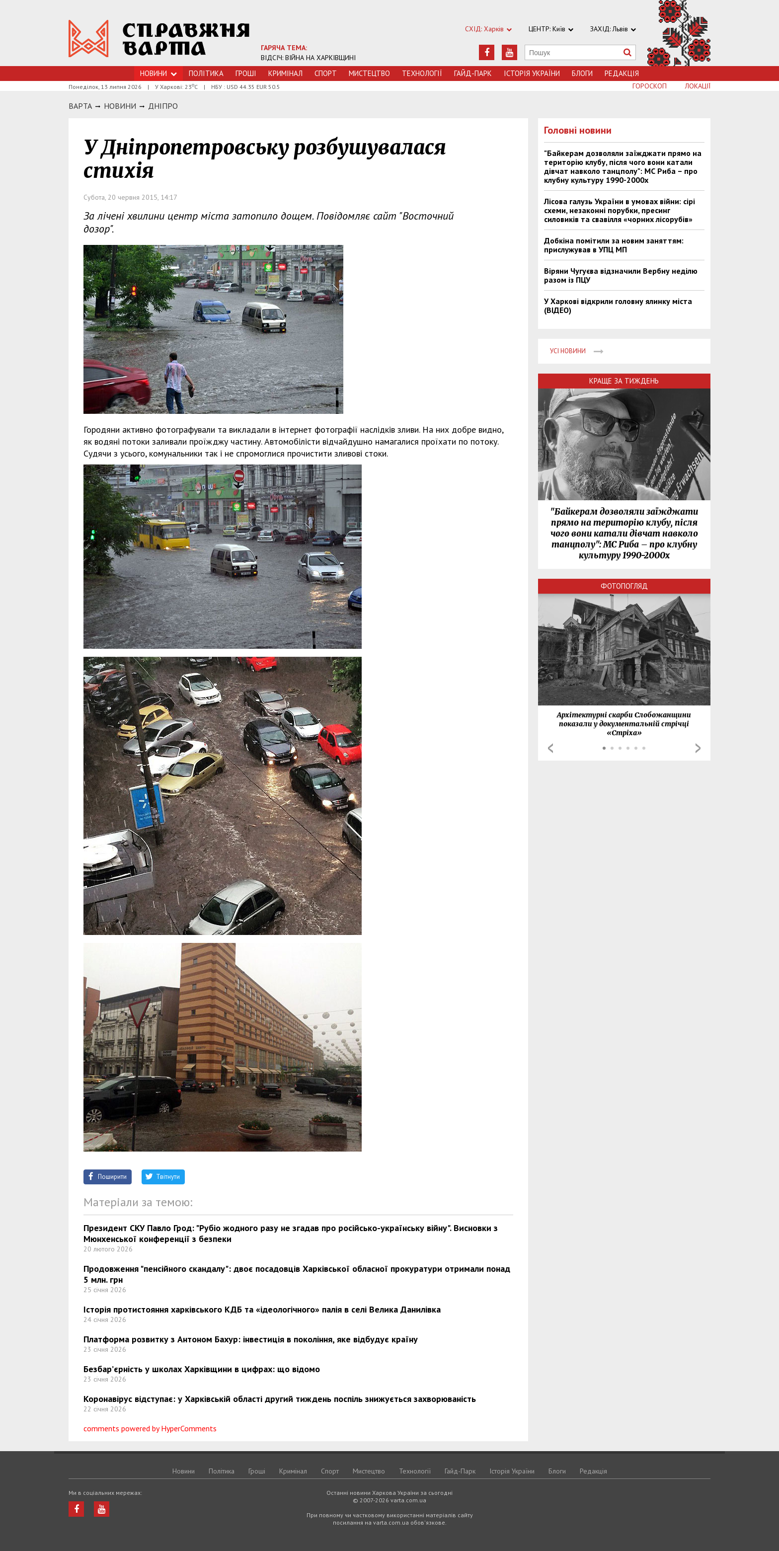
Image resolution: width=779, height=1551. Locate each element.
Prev (550, 748)
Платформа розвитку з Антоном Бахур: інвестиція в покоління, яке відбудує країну (250, 1339)
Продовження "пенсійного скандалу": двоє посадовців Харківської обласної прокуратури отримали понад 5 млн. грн (296, 1274)
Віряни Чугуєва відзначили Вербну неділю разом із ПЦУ (621, 275)
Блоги (582, 73)
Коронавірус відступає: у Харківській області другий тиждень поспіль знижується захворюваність (279, 1398)
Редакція (622, 73)
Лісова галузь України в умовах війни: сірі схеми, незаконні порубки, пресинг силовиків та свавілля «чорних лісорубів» (619, 210)
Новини (183, 1471)
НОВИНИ (120, 106)
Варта (80, 106)
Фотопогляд (624, 586)
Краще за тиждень (624, 381)
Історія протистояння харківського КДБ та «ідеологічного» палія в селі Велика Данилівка (262, 1309)
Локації (697, 85)
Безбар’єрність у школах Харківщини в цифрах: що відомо (201, 1369)
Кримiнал (285, 73)
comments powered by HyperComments (150, 1428)
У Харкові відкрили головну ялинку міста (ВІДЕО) (618, 305)
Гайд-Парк (473, 73)
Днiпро (163, 106)
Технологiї (422, 73)
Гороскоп (649, 85)
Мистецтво (369, 73)
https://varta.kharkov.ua (159, 38)
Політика (206, 73)
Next (698, 748)
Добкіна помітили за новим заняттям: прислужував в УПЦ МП (614, 244)
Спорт (325, 73)
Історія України (532, 73)
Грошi (245, 73)
